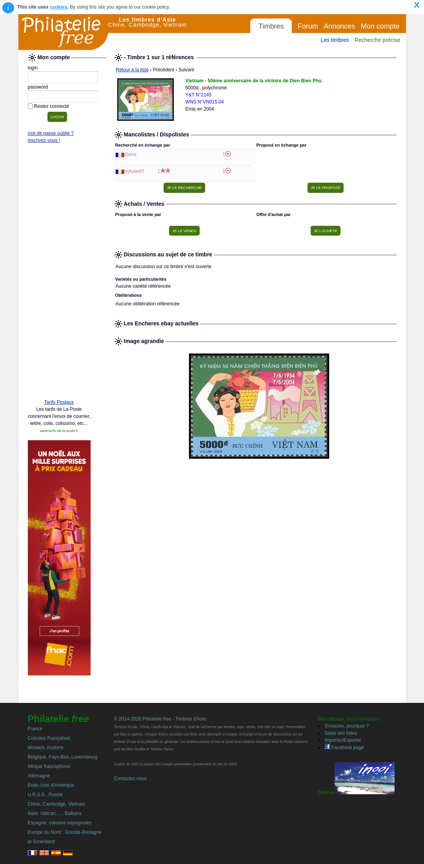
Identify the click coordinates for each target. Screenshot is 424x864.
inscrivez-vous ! (44, 140)
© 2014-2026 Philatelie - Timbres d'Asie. (160, 719)
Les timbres (334, 40)
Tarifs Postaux (59, 402)
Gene (130, 154)
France (35, 728)
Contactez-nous (130, 778)
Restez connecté (51, 106)
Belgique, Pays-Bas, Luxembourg (63, 757)
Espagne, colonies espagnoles (60, 823)
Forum (308, 26)
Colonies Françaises (49, 738)
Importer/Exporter (343, 740)
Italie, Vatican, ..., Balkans (55, 813)
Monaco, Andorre (46, 747)
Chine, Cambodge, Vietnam (57, 804)
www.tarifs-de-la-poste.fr (59, 431)
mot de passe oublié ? (51, 133)
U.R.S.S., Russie (45, 794)
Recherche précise (377, 40)
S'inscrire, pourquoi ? (347, 726)
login (33, 68)
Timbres (271, 26)
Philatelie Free (63, 32)
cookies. (59, 7)
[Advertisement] (59, 273)
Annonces (339, 26)
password (38, 87)
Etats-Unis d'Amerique (51, 785)
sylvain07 (135, 171)
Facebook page (344, 747)
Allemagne (39, 776)
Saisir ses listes (341, 733)
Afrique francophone (49, 766)
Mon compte (380, 26)
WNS (233, 764)
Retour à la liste (132, 70)
